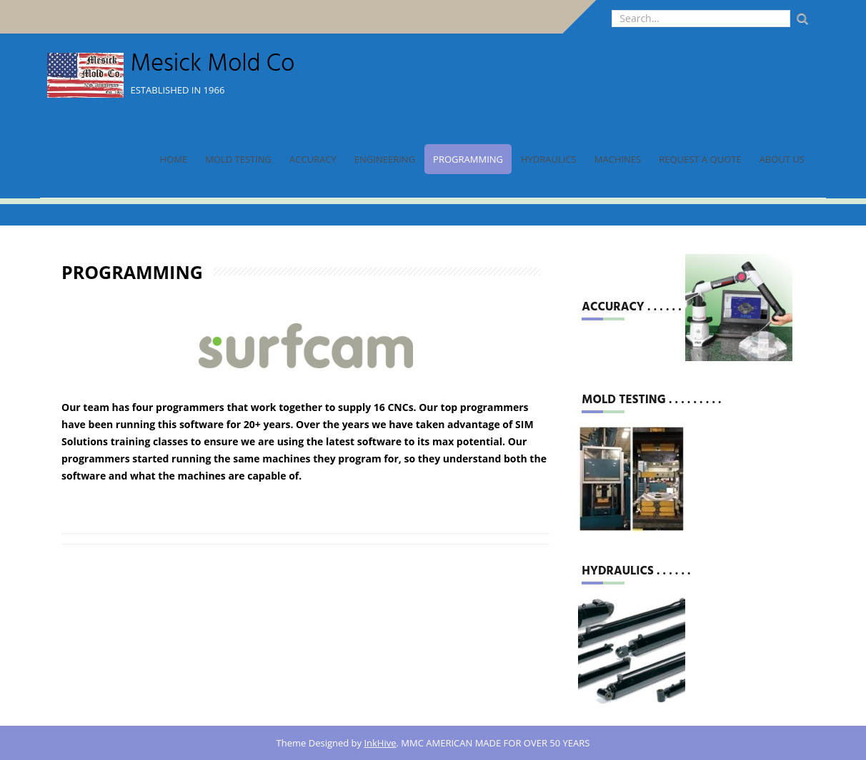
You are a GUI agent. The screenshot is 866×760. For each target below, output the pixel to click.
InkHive (380, 742)
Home (174, 159)
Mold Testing (238, 159)
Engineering (384, 159)
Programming (468, 159)
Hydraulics (549, 159)
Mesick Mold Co (213, 64)
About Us (782, 159)
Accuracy (313, 159)
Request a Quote (700, 159)
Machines (617, 159)
